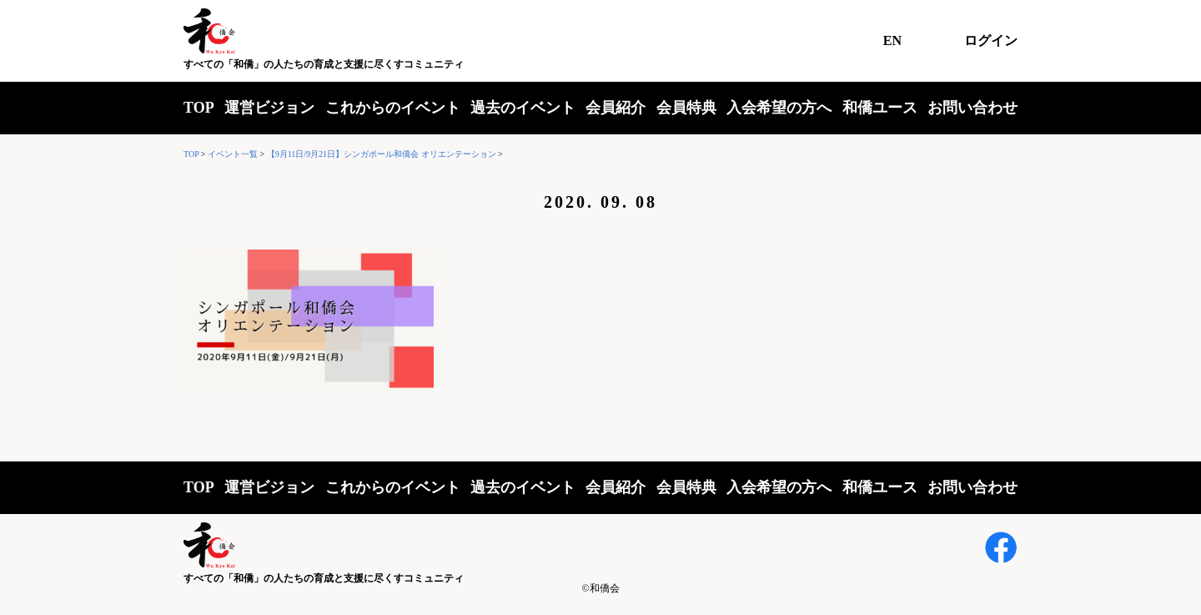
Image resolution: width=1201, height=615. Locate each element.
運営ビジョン (269, 107)
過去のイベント (522, 107)
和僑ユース (879, 107)
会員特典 (686, 107)
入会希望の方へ (779, 107)
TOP (198, 107)
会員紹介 (615, 107)
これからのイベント (392, 107)
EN (892, 40)
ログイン (991, 40)
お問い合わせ (972, 107)
